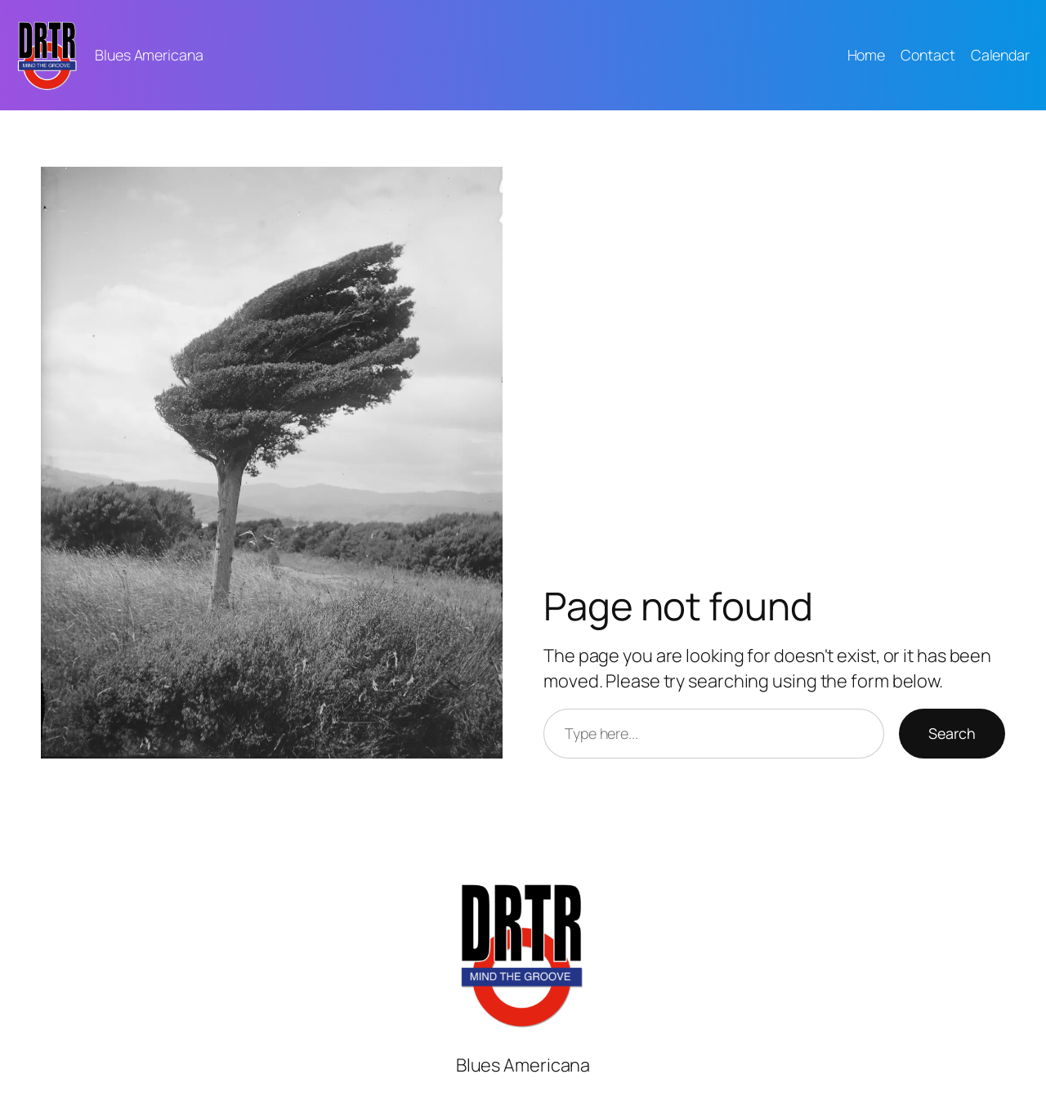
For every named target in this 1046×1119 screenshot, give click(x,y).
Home (866, 55)
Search (952, 733)
